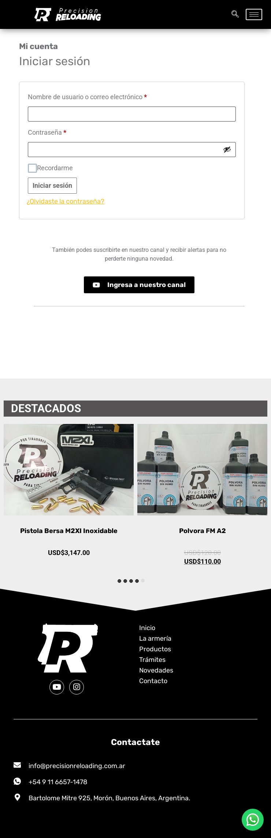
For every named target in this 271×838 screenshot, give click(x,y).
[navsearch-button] (235, 14)
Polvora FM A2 (202, 531)
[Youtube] (56, 687)
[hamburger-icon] (254, 14)
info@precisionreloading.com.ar (77, 766)
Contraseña (62, 131)
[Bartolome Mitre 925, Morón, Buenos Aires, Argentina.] (17, 797)
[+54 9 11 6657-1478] (17, 781)
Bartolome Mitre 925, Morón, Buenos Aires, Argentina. (109, 798)
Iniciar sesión (52, 185)
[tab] (143, 580)
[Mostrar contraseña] (227, 149)
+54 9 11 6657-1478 (58, 782)
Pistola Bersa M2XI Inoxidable (69, 531)
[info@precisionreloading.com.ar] (17, 765)
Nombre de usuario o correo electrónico (102, 95)
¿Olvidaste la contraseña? (65, 201)
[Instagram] (76, 687)
